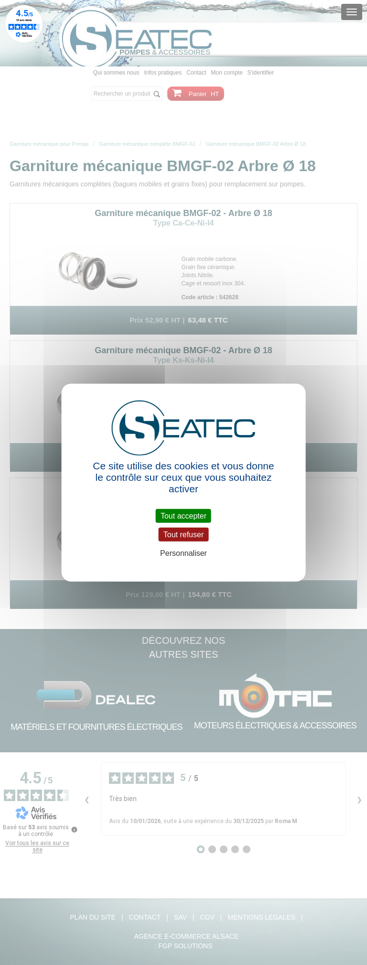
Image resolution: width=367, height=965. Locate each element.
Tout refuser (183, 534)
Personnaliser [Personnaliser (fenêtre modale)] (183, 553)
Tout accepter (183, 515)
